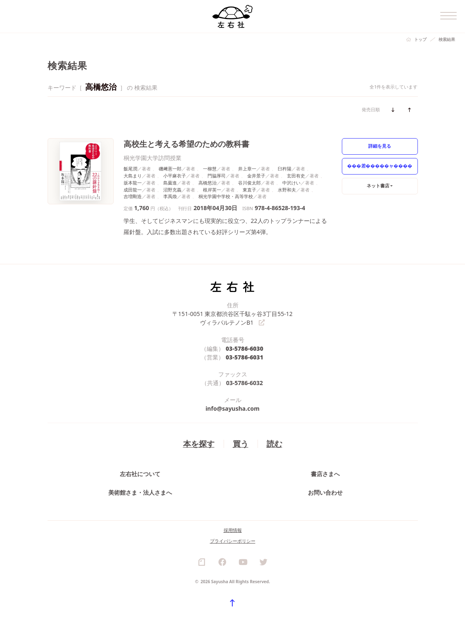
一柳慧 (210, 168)
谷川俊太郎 (249, 183)
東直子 (249, 190)
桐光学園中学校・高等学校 (225, 196)
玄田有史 (296, 175)
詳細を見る (379, 146)
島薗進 (170, 183)
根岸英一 (212, 190)
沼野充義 (172, 190)
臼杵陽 (284, 168)
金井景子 (256, 175)
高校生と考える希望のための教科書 (186, 143)
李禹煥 (170, 196)
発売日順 (371, 109)
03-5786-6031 (244, 357)
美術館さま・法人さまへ (140, 493)
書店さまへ (325, 474)
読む (274, 443)
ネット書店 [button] (378, 185)
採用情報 (233, 530)
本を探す (199, 443)
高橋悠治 (207, 183)
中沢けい (291, 183)
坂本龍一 (133, 183)
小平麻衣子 (174, 175)
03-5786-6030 (244, 348)
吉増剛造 (133, 196)
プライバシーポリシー (232, 541)
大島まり (133, 175)
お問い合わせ (325, 493)
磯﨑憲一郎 (170, 168)
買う (240, 443)
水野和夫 (287, 190)
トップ (420, 39)
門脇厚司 (216, 175)
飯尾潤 (130, 168)
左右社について (140, 474)
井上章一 (247, 168)
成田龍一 (133, 190)
